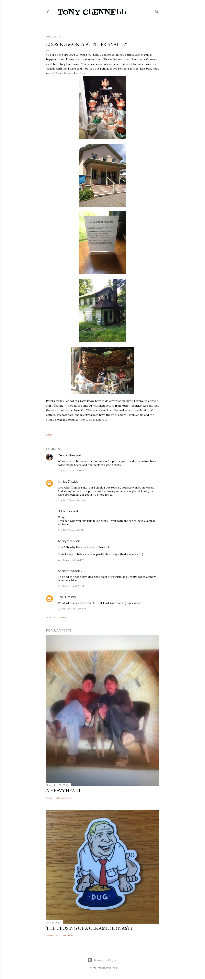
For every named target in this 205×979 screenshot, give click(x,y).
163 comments (63, 797)
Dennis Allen (66, 455)
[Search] (156, 11)
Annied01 (64, 481)
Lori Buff (64, 597)
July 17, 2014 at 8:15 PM (71, 585)
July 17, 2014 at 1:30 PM (71, 470)
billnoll (113, 967)
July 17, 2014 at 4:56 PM (71, 530)
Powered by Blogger (102, 960)
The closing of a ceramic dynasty (89, 928)
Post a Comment (57, 617)
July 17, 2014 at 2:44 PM (71, 500)
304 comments (64, 935)
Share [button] (49, 434)
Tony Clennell (92, 12)
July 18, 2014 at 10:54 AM (72, 608)
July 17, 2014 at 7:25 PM (71, 559)
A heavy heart (63, 791)
